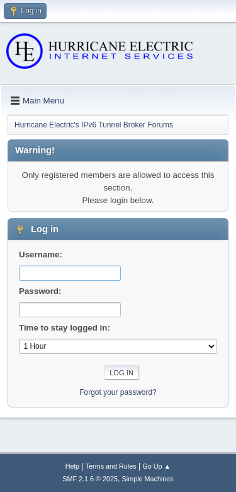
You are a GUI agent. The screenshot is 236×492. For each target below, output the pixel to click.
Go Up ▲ (156, 466)
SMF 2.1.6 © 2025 (90, 479)
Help (72, 466)
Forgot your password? (118, 392)
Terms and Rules (111, 466)
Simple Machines (148, 479)
